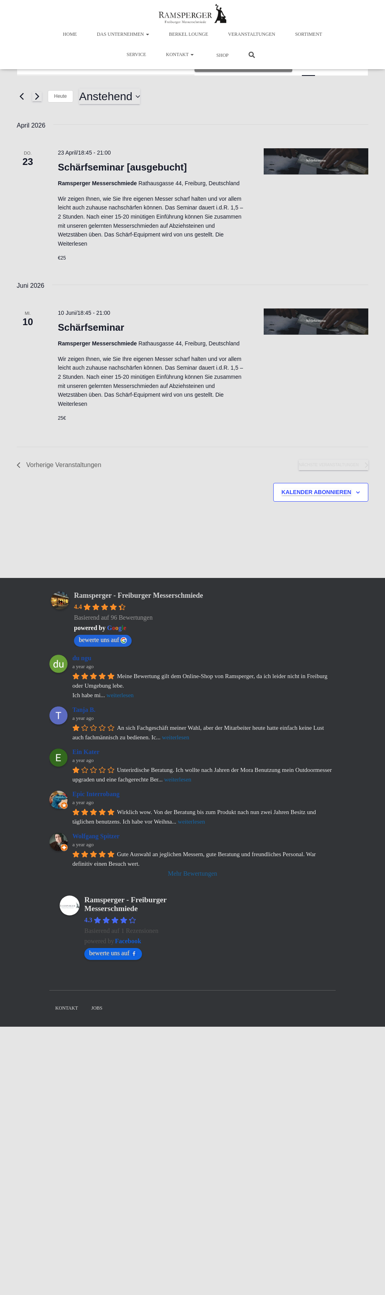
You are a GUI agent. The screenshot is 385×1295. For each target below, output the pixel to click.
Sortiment (308, 34)
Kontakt (180, 54)
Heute (60, 96)
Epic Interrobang (95, 794)
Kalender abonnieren (316, 492)
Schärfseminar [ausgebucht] (122, 167)
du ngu (81, 658)
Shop (222, 55)
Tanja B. (83, 709)
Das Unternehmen (123, 34)
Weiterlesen (73, 243)
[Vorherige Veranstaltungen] (21, 96)
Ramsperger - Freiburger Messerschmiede (138, 595)
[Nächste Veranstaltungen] (37, 96)
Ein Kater (85, 751)
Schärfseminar (91, 327)
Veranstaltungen (251, 34)
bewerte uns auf (103, 640)
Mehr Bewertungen (192, 873)
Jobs (97, 1008)
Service (136, 54)
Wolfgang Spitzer (96, 836)
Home (70, 34)
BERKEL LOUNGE (188, 34)
